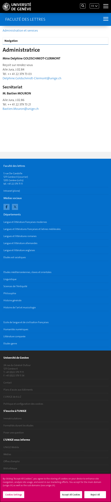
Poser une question (13, 432)
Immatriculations (12, 418)
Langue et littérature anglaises (19, 250)
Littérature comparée (14, 336)
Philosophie (9, 293)
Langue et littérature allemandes (20, 243)
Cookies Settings (13, 496)
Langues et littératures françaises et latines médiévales (32, 229)
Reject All (95, 496)
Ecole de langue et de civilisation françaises (26, 322)
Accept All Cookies (71, 496)
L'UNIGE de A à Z (12, 396)
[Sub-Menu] (105, 19)
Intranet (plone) (11, 190)
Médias (7, 454)
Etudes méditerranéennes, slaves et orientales (27, 272)
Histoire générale (12, 300)
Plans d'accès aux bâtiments (18, 389)
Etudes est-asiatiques (14, 257)
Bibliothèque (10, 468)
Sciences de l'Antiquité (15, 286)
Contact (7, 382)
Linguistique (9, 279)
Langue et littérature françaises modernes (25, 222)
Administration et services (20, 30)
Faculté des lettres (25, 19)
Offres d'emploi (11, 461)
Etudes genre (10, 343)
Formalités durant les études (18, 425)
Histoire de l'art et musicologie (19, 307)
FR (92, 6)
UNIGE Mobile (11, 447)
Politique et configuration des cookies (23, 403)
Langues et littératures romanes (20, 236)
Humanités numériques (15, 329)
